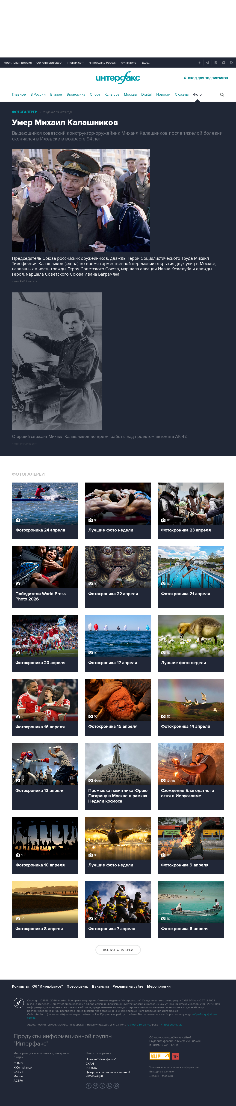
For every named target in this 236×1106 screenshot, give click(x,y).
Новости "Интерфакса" (101, 1059)
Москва (130, 94)
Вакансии (100, 986)
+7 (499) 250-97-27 (170, 1024)
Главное (19, 94)
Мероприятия (159, 986)
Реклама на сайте (127, 986)
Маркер (19, 1076)
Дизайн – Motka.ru (161, 1076)
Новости (163, 94)
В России (38, 94)
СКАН (90, 1064)
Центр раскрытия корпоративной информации (108, 1074)
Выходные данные (161, 1071)
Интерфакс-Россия (102, 63)
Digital (146, 94)
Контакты (20, 986)
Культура (112, 94)
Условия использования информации (174, 1067)
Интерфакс (118, 78)
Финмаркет (129, 63)
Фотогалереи (25, 112)
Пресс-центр (77, 986)
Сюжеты (182, 94)
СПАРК (19, 1063)
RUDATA (91, 1068)
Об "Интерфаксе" (49, 63)
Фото (197, 94)
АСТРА (18, 1081)
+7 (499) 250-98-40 (138, 1024)
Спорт (95, 94)
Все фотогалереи (118, 950)
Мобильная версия (17, 63)
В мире (56, 94)
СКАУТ (18, 1072)
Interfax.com (75, 63)
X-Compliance (23, 1067)
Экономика (76, 94)
